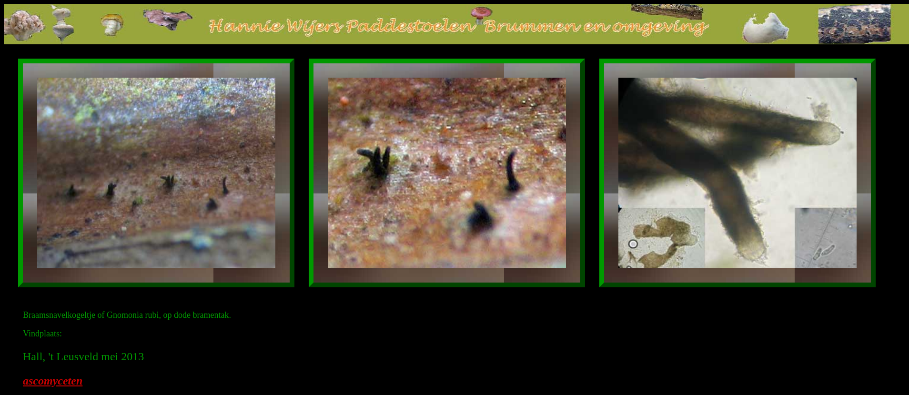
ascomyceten (52, 381)
